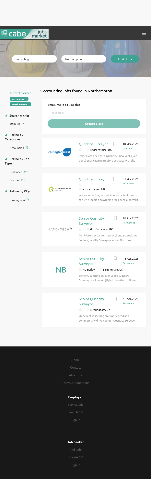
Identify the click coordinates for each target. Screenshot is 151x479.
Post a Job (75, 404)
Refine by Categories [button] (14, 136)
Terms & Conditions (75, 382)
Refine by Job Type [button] (17, 160)
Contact (75, 367)
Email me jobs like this (64, 104)
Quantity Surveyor (93, 144)
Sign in (75, 420)
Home (75, 360)
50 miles (15, 123)
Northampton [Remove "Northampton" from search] (19, 104)
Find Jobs (125, 59)
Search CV (75, 412)
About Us (75, 375)
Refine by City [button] (19, 191)
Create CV (75, 457)
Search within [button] (19, 115)
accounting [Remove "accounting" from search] (18, 99)
